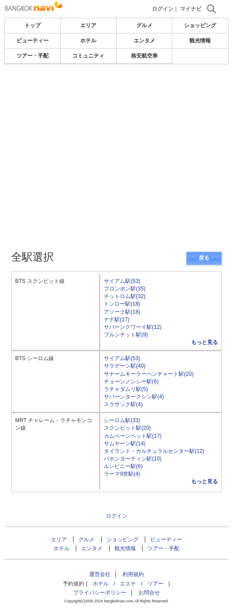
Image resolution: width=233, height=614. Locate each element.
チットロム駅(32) (124, 296)
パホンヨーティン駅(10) (132, 459)
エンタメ (144, 40)
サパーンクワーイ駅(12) (132, 327)
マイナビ (190, 9)
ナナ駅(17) (116, 319)
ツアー (155, 584)
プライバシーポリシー (100, 592)
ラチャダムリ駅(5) (126, 389)
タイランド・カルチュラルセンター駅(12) (154, 451)
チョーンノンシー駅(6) (131, 381)
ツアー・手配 (32, 56)
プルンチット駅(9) (126, 335)
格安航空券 (144, 56)
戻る (204, 258)
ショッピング (200, 25)
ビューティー (32, 40)
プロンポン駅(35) (124, 289)
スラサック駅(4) (123, 404)
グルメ (144, 25)
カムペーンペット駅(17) (132, 436)
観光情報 (200, 40)
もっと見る (204, 342)
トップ (33, 25)
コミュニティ (88, 56)
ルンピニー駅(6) (123, 466)
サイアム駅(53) (122, 281)
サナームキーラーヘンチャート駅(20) (148, 374)
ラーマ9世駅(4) (122, 474)
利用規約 (133, 574)
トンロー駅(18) (122, 304)
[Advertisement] (116, 91)
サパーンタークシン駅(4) (134, 397)
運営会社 (99, 574)
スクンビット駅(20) (127, 428)
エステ (128, 584)
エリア (88, 25)
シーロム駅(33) (122, 420)
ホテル (88, 40)
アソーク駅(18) (122, 312)
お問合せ (149, 592)
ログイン (162, 9)
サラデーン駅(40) (124, 366)
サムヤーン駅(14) (124, 443)
